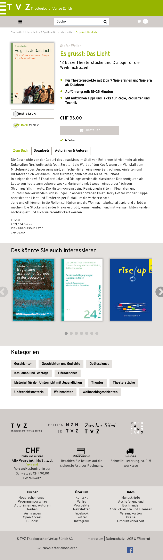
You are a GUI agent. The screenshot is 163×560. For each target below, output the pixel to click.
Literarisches (67, 373)
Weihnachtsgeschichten (100, 392)
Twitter (81, 518)
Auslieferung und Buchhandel (131, 504)
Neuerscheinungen (32, 498)
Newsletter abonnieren (57, 548)
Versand (32, 465)
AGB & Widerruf (138, 539)
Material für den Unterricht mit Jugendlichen (48, 383)
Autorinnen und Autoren (32, 506)
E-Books (32, 521)
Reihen (32, 510)
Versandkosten (131, 514)
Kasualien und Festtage (31, 373)
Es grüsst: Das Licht (87, 32)
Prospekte (81, 506)
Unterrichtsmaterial (29, 392)
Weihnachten (63, 392)
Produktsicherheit (130, 521)
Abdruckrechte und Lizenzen (130, 510)
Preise (131, 518)
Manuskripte (130, 498)
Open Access (32, 518)
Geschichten (23, 364)
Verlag (81, 502)
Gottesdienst (99, 364)
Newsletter (81, 510)
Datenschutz (115, 539)
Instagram (81, 521)
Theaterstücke (124, 383)
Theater (97, 383)
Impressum (95, 539)
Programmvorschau (32, 502)
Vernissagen (32, 514)
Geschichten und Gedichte (61, 364)
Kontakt (81, 498)
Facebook (81, 514)
